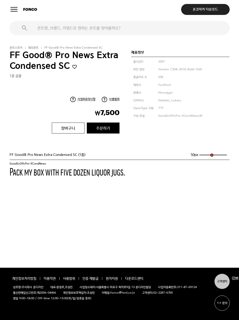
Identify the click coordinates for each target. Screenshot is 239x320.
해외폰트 (33, 47)
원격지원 (112, 278)
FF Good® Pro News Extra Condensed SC (73, 47)
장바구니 (68, 128)
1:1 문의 (222, 303)
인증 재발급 (90, 278)
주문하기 (103, 128)
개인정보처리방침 (24, 278)
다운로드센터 (134, 278)
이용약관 (50, 278)
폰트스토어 (16, 47)
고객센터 (222, 281)
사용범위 (114, 99)
